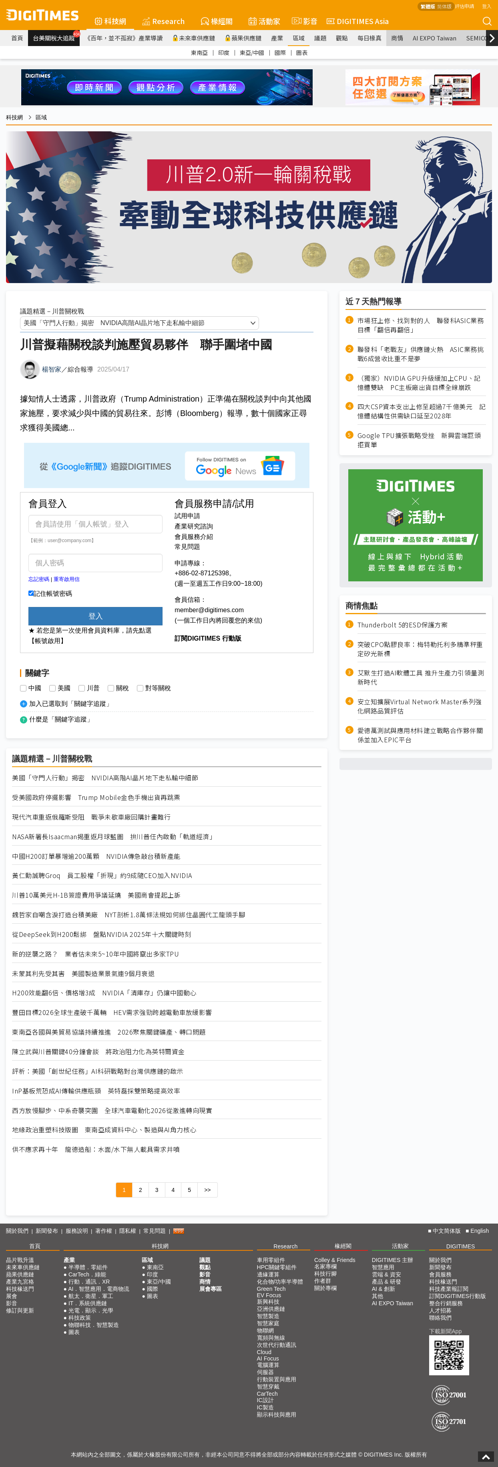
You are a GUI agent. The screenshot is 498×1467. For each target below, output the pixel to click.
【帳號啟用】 (47, 640)
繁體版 (428, 6)
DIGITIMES (460, 1246)
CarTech (267, 1394)
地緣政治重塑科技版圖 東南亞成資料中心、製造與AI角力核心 (104, 1129)
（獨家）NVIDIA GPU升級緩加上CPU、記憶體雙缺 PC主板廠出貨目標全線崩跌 (419, 383)
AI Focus (268, 1358)
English (479, 1231)
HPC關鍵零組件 (277, 1267)
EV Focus (269, 1295)
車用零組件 (271, 1260)
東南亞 (199, 52)
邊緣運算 (268, 1274)
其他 (377, 1296)
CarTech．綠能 (87, 1274)
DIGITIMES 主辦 (392, 1260)
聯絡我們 (440, 1317)
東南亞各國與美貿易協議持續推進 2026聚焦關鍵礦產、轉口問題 (109, 1032)
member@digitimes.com (209, 610)
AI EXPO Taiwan (434, 38)
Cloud (264, 1352)
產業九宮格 (20, 1281)
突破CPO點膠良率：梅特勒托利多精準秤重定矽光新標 (420, 649)
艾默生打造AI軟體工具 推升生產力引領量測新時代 (420, 677)
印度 (223, 52)
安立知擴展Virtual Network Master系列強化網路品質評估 (419, 706)
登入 (487, 5)
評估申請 (464, 5)
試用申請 (187, 515)
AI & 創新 (383, 1289)
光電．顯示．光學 (90, 1310)
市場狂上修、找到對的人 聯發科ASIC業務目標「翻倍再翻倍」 (420, 325)
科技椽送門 (20, 1289)
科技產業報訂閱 (448, 1289)
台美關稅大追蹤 (56, 36)
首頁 (17, 38)
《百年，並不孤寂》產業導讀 (123, 38)
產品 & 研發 (386, 1281)
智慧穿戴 (268, 1386)
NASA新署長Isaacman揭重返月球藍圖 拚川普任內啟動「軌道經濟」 (114, 836)
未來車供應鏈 (193, 38)
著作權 (103, 1231)
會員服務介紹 (194, 536)
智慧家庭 (268, 1323)
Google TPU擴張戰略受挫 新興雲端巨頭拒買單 (419, 440)
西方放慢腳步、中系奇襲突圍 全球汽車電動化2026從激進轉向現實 (112, 1110)
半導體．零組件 (88, 1267)
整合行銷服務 (446, 1303)
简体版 (444, 6)
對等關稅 (158, 688)
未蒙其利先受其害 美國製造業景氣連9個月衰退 (83, 973)
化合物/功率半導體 (280, 1281)
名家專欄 (325, 1266)
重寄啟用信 (67, 579)
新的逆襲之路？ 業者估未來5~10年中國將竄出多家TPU (95, 954)
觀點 (342, 38)
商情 (397, 38)
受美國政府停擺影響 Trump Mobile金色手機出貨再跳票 (96, 797)
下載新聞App (445, 1331)
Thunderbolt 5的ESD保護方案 (402, 624)
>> (207, 1190)
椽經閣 (217, 21)
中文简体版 (447, 1231)
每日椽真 (369, 38)
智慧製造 (268, 1316)
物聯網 (265, 1330)
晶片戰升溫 (20, 1260)
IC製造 (265, 1407)
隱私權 (127, 1231)
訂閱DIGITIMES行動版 (457, 1296)
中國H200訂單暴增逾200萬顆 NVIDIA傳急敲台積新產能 (96, 856)
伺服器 (265, 1372)
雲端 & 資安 (386, 1274)
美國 (64, 688)
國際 (280, 52)
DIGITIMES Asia (358, 21)
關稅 (122, 688)
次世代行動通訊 (276, 1345)
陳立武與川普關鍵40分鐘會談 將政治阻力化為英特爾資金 (98, 1051)
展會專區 (210, 1289)
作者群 (322, 1281)
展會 (11, 1296)
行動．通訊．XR (89, 1281)
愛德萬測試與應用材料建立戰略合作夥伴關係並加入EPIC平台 (420, 735)
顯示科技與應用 (276, 1414)
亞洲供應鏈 (271, 1309)
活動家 (264, 21)
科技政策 (79, 1317)
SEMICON (479, 38)
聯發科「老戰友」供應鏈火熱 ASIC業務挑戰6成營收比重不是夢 (420, 354)
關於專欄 (325, 1288)
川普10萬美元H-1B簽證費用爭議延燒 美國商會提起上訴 (96, 895)
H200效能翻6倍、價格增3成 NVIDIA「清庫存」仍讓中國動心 (104, 992)
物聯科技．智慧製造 (93, 1325)
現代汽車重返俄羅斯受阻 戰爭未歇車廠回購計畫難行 (91, 817)
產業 (277, 38)
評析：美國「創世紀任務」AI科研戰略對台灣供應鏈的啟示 (97, 1071)
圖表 (301, 52)
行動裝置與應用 (276, 1379)
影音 (303, 21)
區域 (299, 38)
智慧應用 (383, 1267)
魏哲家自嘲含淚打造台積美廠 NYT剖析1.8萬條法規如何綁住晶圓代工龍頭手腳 (128, 914)
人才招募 (440, 1310)
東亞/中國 (252, 52)
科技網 (110, 21)
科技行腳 (325, 1273)
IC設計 (265, 1400)
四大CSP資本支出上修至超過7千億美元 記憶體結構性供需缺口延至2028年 (421, 411)
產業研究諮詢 (194, 526)
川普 (93, 688)
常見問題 (187, 546)
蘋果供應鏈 (243, 38)
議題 (320, 38)
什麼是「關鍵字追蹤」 (61, 719)
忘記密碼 (38, 579)
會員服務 (440, 1274)
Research (163, 21)
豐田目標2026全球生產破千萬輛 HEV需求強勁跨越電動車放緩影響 (112, 1012)
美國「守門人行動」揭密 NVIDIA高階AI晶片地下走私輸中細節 (105, 777)
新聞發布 (47, 1231)
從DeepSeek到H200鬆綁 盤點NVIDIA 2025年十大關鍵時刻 (101, 934)
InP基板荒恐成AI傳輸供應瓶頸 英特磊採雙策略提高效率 (96, 1090)
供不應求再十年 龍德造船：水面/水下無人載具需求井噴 (96, 1149)
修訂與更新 (20, 1310)
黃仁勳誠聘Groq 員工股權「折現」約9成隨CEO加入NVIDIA (102, 875)
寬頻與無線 (271, 1337)
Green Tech (271, 1289)
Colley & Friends (334, 1260)
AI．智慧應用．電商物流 (98, 1289)
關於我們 (17, 1231)
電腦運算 (268, 1365)
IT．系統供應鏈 (87, 1303)
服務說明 (77, 1231)
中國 (34, 688)
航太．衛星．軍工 (90, 1296)
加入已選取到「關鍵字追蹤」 (70, 703)
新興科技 (268, 1301)
